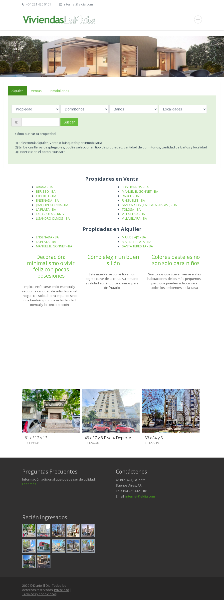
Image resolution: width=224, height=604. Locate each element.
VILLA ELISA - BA (133, 214)
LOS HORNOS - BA (135, 187)
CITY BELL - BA (46, 196)
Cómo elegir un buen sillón (113, 260)
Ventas (36, 90)
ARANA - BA (44, 187)
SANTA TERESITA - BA (137, 246)
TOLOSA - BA (131, 209)
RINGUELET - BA (133, 200)
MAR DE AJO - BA (134, 237)
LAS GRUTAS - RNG (50, 214)
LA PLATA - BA (46, 209)
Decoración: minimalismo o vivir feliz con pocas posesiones (51, 266)
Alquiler (17, 90)
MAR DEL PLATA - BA (136, 241)
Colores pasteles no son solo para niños (176, 260)
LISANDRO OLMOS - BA (53, 218)
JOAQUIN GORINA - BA (52, 205)
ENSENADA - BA (47, 200)
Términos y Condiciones (39, 594)
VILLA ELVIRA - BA (134, 218)
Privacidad (61, 590)
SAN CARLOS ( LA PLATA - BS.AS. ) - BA (149, 205)
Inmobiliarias (59, 90)
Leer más (29, 484)
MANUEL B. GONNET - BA (140, 191)
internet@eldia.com (140, 496)
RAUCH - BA (130, 196)
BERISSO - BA (45, 191)
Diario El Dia (41, 586)
